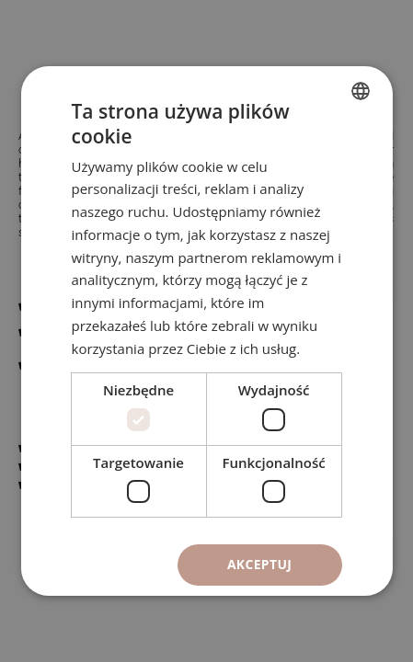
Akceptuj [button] (260, 564)
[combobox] (360, 91)
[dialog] (206, 331)
